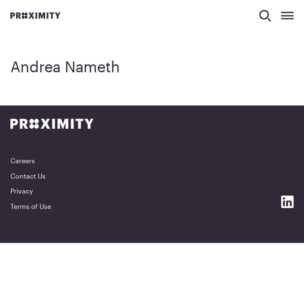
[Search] (265, 16)
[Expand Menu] (287, 15)
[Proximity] (35, 15)
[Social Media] (287, 202)
